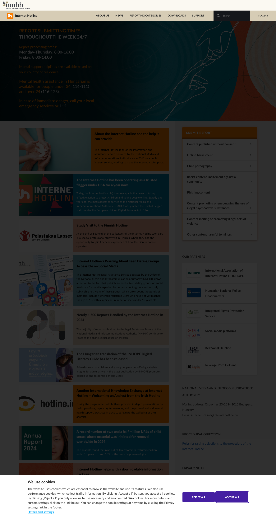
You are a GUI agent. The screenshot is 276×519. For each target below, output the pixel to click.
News (119, 15)
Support (198, 15)
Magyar (263, 16)
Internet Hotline (18, 15)
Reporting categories (146, 15)
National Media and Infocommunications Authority (16, 5)
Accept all (232, 497)
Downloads (177, 15)
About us (102, 15)
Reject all (198, 497)
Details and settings (41, 512)
